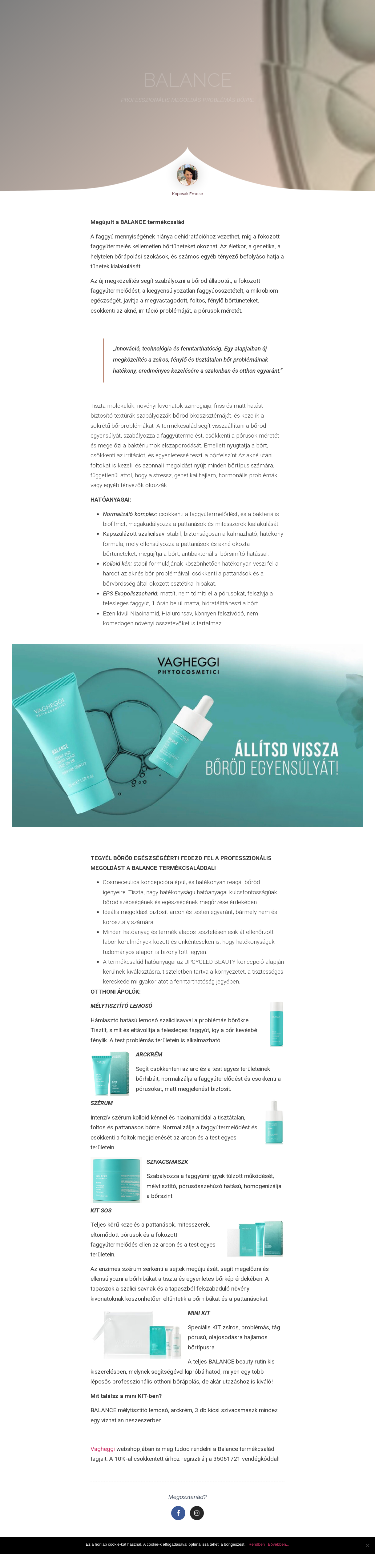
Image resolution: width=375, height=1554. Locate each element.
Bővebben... (278, 1544)
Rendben (256, 1544)
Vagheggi (103, 1448)
